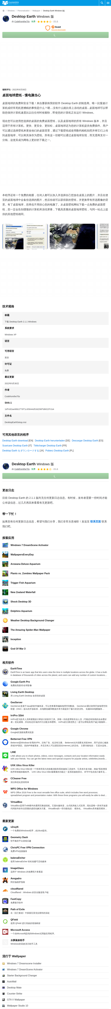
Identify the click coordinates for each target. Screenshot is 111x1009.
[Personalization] (23, 11)
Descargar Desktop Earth (85, 440)
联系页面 (95, 521)
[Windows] (11, 11)
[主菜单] (108, 3)
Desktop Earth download (15, 440)
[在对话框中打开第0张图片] (25, 236)
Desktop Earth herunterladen (50, 440)
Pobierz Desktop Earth (57, 450)
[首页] (3, 10)
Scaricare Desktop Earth (15, 445)
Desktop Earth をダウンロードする (20, 450)
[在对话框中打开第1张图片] (72, 236)
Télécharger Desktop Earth (48, 445)
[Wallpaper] (36, 11)
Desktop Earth (33, 16)
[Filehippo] (10, 3)
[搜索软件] (102, 3)
